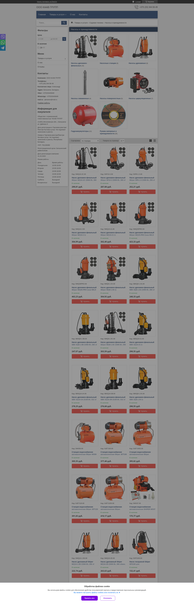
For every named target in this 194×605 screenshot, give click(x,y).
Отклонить (107, 598)
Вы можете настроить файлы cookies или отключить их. (96, 593)
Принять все (90, 598)
